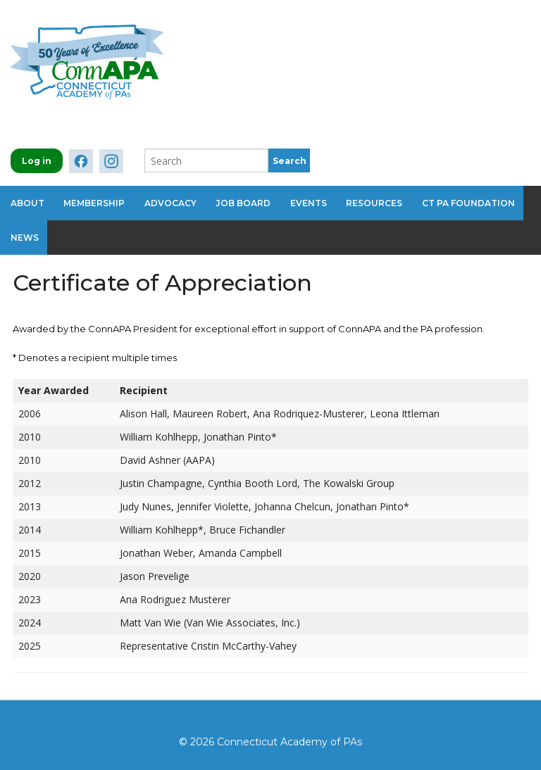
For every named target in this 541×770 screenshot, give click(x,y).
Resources (383, 201)
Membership (96, 201)
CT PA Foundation (479, 201)
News (25, 233)
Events (315, 201)
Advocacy (174, 201)
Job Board (248, 201)
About (27, 201)
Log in (36, 161)
